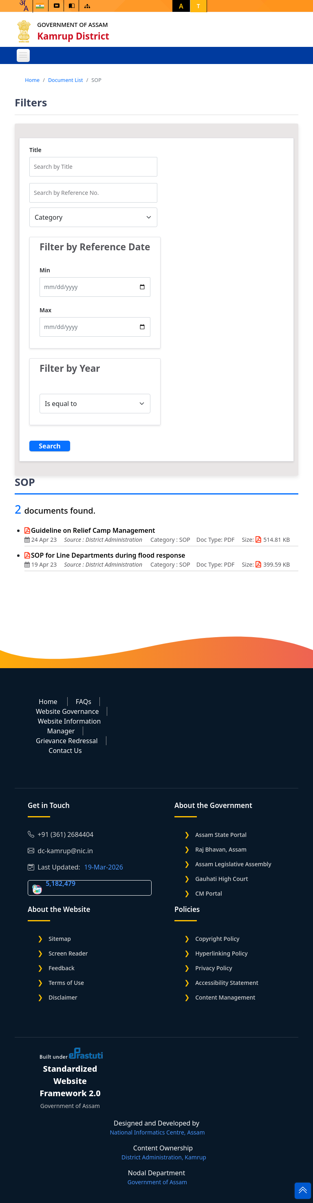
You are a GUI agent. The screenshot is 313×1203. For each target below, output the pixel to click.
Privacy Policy (213, 968)
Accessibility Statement (226, 983)
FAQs (83, 701)
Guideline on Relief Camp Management (93, 530)
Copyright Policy (217, 939)
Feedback (61, 968)
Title (35, 150)
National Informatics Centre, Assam (157, 1132)
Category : (164, 539)
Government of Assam (74, 25)
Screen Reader (68, 953)
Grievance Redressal (67, 740)
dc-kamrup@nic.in (60, 850)
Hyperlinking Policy (221, 953)
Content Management (225, 997)
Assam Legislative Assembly (233, 864)
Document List (65, 80)
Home (32, 80)
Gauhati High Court (221, 879)
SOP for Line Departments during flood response (108, 555)
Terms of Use (66, 983)
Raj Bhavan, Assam (221, 849)
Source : (75, 539)
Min (45, 270)
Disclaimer (62, 997)
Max (45, 310)
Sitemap (59, 939)
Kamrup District (75, 36)
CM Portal (208, 893)
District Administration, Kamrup (163, 1157)
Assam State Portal (221, 835)
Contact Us (65, 750)
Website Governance (67, 711)
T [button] (198, 6)
